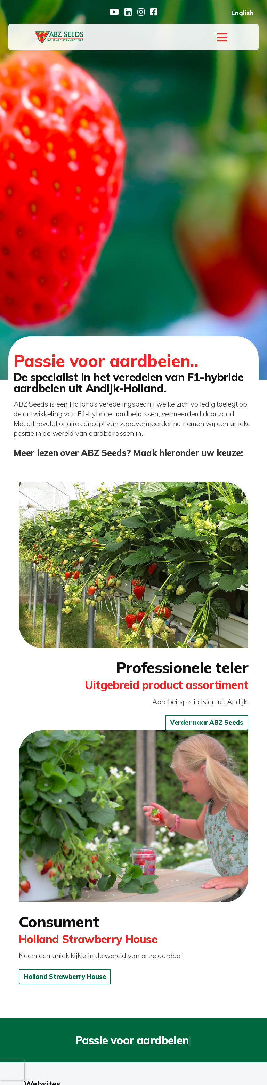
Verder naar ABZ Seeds (206, 722)
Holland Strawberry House (65, 977)
